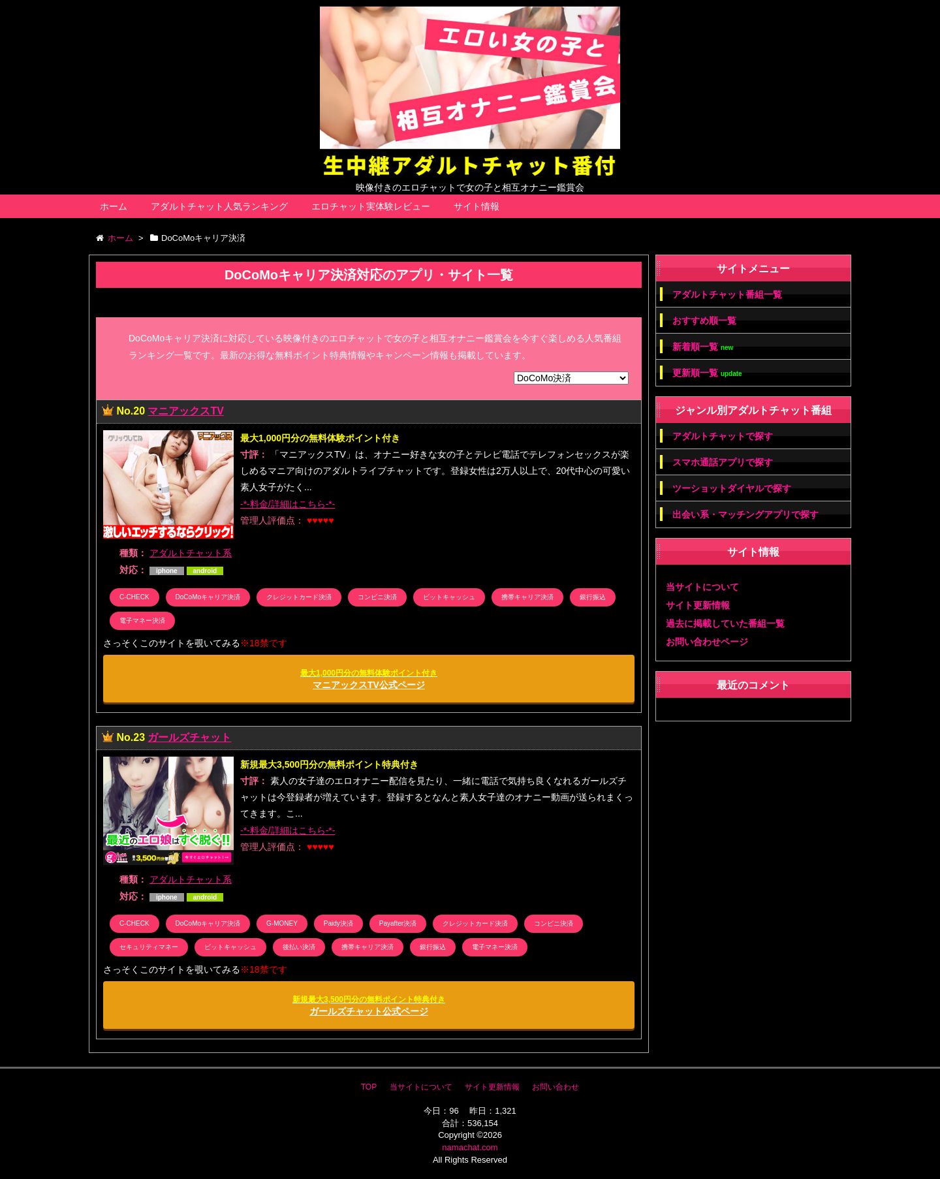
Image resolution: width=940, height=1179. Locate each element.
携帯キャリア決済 (527, 597)
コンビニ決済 (377, 597)
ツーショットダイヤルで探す (731, 488)
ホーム (113, 206)
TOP (369, 1087)
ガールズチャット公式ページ (368, 1005)
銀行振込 (593, 597)
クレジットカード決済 (299, 597)
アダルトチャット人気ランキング (219, 206)
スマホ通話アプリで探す (722, 462)
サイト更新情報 (698, 605)
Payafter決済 (397, 923)
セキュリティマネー (148, 947)
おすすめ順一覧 (704, 320)
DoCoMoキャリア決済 (208, 597)
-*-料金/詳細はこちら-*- (287, 504)
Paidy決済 (338, 923)
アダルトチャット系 (190, 553)
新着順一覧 (702, 347)
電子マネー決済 (142, 620)
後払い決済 (299, 947)
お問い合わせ (555, 1087)
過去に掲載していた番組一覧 (725, 623)
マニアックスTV (185, 411)
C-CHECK (134, 597)
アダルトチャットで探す (722, 436)
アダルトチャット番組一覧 (727, 294)
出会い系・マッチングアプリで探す (745, 514)
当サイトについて (702, 587)
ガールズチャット (189, 737)
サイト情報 (476, 206)
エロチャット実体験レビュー (370, 206)
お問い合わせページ (707, 642)
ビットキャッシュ (449, 597)
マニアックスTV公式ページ (368, 679)
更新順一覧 (707, 373)
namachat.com (469, 1147)
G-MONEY (282, 923)
